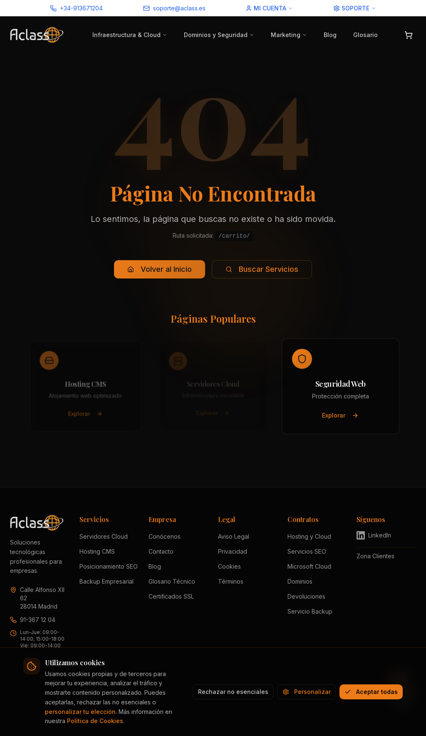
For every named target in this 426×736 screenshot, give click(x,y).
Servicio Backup (309, 611)
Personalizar (306, 691)
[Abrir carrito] (408, 34)
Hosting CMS (97, 551)
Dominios (299, 581)
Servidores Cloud (103, 536)
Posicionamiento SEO (108, 566)
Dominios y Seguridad (219, 34)
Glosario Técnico (172, 581)
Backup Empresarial (106, 581)
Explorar (85, 415)
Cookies (229, 566)
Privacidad (232, 551)
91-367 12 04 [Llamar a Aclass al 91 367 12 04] (37, 619)
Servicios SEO (306, 551)
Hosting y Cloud (309, 536)
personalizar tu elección (80, 711)
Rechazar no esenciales (233, 691)
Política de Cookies (95, 720)
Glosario (365, 34)
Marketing (289, 34)
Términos (230, 581)
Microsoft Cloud (309, 566)
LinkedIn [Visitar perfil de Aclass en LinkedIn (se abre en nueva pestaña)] (374, 535)
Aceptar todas (371, 691)
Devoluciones (306, 596)
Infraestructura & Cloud (129, 34)
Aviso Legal (233, 536)
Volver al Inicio (159, 269)
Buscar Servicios (261, 269)
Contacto (161, 551)
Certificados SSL (171, 596)
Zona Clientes (375, 555)
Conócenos (165, 536)
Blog (330, 34)
